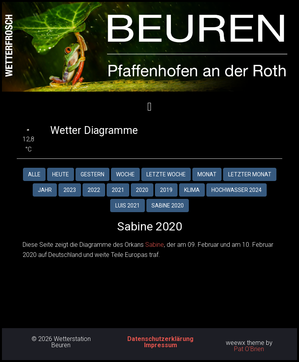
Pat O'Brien (249, 349)
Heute (60, 174)
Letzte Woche (166, 174)
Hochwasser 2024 (236, 190)
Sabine (154, 244)
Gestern (92, 174)
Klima (192, 190)
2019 (166, 190)
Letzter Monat (249, 174)
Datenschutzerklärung (160, 339)
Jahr (45, 190)
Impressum (160, 345)
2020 (142, 190)
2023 (69, 190)
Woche (125, 174)
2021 (118, 190)
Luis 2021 (127, 205)
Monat (206, 174)
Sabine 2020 (167, 205)
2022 (94, 190)
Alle (34, 174)
